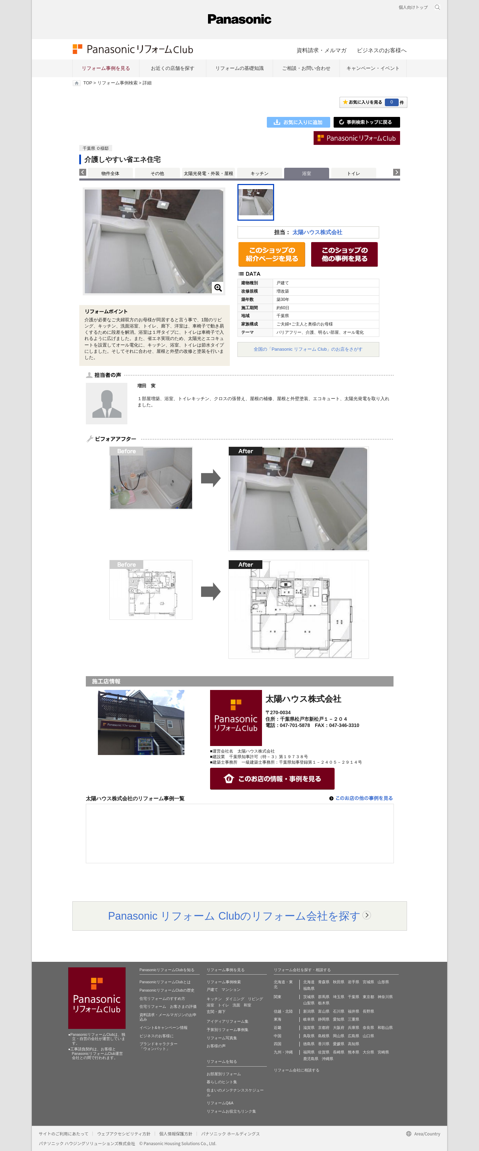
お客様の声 (216, 1046)
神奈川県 (385, 997)
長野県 (368, 1011)
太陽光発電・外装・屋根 (208, 173)
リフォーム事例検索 (117, 83)
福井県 (353, 1011)
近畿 (277, 1027)
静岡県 (323, 1019)
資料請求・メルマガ (321, 50)
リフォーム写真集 (222, 1038)
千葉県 (353, 997)
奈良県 (368, 1027)
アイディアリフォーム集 (227, 1021)
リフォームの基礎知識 (239, 68)
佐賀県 (323, 1052)
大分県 (368, 1052)
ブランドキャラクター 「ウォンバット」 (158, 1046)
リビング (255, 999)
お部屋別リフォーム (224, 1074)
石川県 (338, 1011)
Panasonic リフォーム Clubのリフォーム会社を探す (234, 916)
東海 (277, 1019)
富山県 (323, 1011)
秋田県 (338, 982)
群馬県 (323, 997)
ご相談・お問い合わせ (306, 68)
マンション (231, 989)
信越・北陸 (283, 1011)
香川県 (323, 1044)
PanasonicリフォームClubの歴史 (167, 990)
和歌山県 (385, 1027)
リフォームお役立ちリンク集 (231, 1111)
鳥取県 (309, 1036)
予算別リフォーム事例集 (227, 1030)
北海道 (309, 982)
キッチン (260, 173)
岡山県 (338, 1036)
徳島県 (309, 1044)
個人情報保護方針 (175, 1133)
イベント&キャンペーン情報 (163, 1027)
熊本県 (353, 1052)
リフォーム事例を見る (106, 68)
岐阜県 (309, 1019)
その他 (157, 173)
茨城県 (309, 997)
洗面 (236, 1005)
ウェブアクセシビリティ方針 (124, 1133)
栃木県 (323, 1003)
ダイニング (234, 999)
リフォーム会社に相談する (296, 1070)
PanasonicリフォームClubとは (165, 982)
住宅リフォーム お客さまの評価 (168, 1006)
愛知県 (338, 1019)
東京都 (368, 997)
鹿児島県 (310, 1059)
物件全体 (110, 173)
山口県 (368, 1036)
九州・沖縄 (283, 1052)
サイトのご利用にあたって (63, 1133)
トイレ (353, 173)
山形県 (383, 982)
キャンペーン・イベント (373, 68)
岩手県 (353, 982)
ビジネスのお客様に (156, 1036)
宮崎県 (383, 1052)
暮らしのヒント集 (222, 1082)
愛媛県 (338, 1044)
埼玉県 (338, 997)
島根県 (323, 1036)
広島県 (353, 1036)
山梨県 (309, 1003)
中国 (277, 1036)
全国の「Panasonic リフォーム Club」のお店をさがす (308, 349)
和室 (247, 1005)
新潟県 (309, 1011)
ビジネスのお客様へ (382, 50)
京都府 (323, 1027)
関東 (277, 997)
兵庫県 (353, 1027)
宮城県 (368, 982)
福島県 (309, 988)
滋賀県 (309, 1027)
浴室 (210, 1005)
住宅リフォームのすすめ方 (162, 998)
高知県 (353, 1044)
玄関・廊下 (216, 1012)
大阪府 (338, 1027)
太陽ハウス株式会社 (317, 232)
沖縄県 (327, 1059)
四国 (277, 1044)
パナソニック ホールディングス (230, 1133)
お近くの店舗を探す (173, 68)
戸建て (212, 989)
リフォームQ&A (220, 1103)
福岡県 (309, 1052)
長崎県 (338, 1052)
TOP (87, 83)
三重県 (353, 1019)
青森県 (323, 982)
